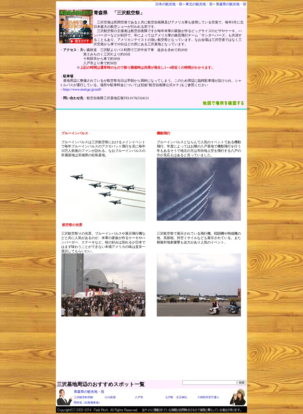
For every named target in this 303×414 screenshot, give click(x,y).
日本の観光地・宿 (168, 4)
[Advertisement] (151, 119)
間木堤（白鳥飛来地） (87, 402)
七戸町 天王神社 (176, 397)
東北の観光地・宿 (199, 4)
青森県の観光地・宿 (231, 4)
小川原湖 (110, 397)
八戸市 (139, 397)
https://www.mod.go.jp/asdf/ (82, 89)
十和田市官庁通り (208, 397)
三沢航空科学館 (83, 397)
